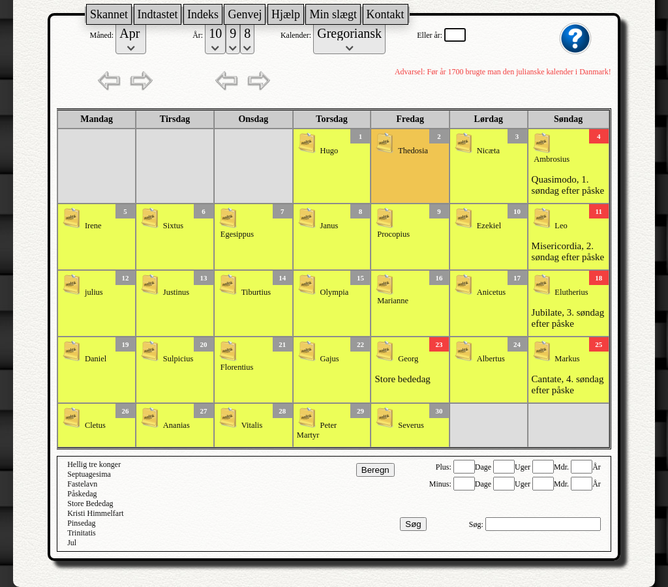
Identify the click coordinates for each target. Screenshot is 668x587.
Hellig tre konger (94, 464)
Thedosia (413, 150)
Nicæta (488, 150)
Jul (71, 542)
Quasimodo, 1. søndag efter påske (568, 185)
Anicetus (491, 292)
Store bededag (402, 379)
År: (198, 35)
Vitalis (252, 425)
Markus (566, 358)
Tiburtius (256, 292)
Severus (411, 425)
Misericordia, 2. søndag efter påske (568, 251)
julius (94, 292)
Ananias (176, 425)
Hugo (329, 150)
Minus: (441, 484)
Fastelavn (82, 484)
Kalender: (297, 35)
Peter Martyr (317, 430)
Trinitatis (81, 532)
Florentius (237, 367)
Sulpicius (178, 358)
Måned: (103, 35)
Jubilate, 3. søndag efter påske (568, 318)
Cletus (95, 425)
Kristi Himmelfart (95, 513)
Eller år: (430, 35)
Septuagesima (89, 474)
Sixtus (173, 225)
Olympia (334, 292)
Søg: (477, 524)
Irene (93, 225)
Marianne (392, 300)
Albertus (491, 358)
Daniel (95, 358)
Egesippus (237, 234)
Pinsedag (81, 523)
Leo (560, 225)
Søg (413, 524)
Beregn (375, 470)
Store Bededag (90, 503)
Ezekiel (489, 225)
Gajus (329, 358)
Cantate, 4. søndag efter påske (568, 384)
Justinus (176, 292)
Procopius (393, 234)
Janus (329, 225)
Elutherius (571, 292)
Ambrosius (551, 159)
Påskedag (82, 493)
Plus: (444, 467)
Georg (408, 358)
